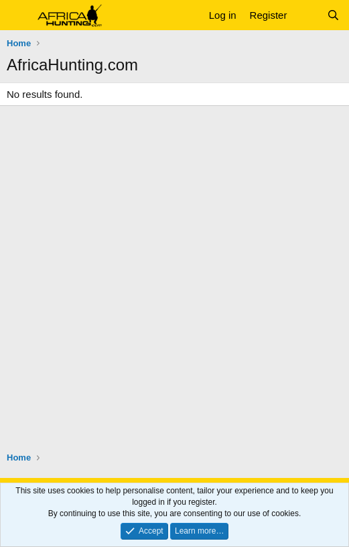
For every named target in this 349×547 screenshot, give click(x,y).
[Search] (333, 15)
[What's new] (306, 15)
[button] (18, 15)
